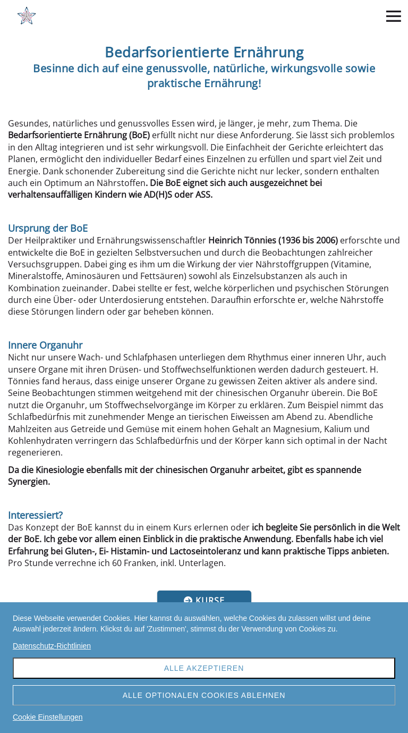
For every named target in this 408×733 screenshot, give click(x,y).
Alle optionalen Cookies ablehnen (204, 695)
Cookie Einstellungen (48, 717)
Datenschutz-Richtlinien (52, 646)
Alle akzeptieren (204, 668)
